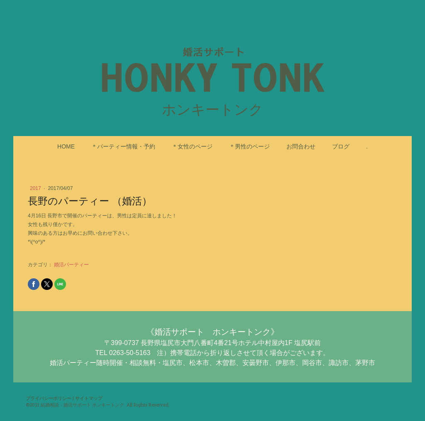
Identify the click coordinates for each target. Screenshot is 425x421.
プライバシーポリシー (48, 398)
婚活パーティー (71, 265)
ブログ (340, 146)
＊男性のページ (249, 146)
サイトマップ (89, 398)
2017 (36, 188)
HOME (66, 146)
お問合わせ (300, 146)
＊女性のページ (192, 146)
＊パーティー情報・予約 (123, 146)
